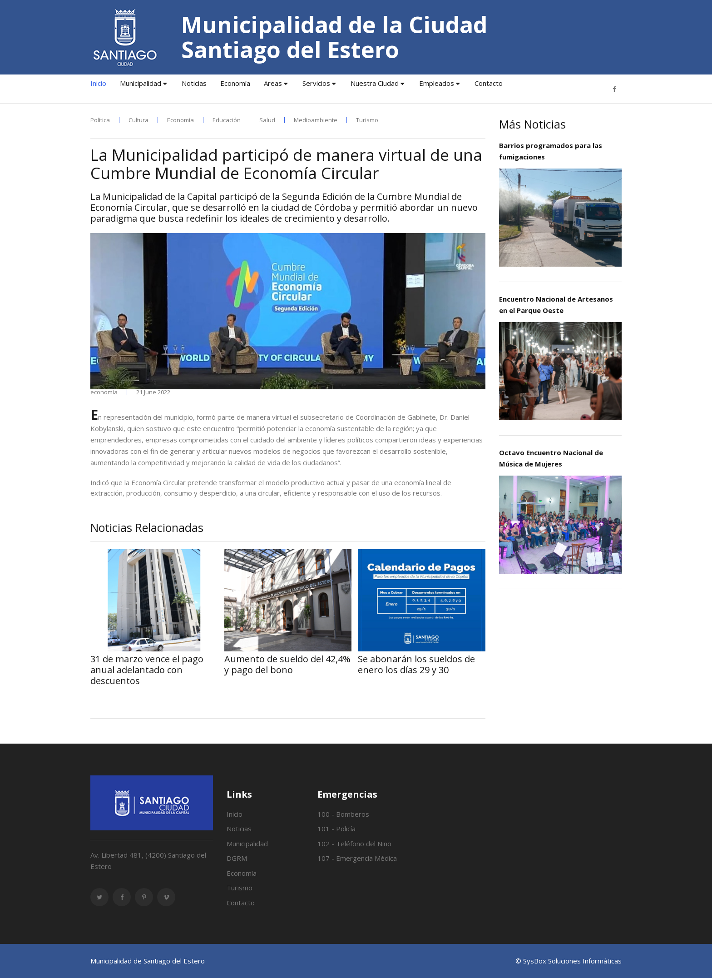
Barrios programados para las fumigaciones (550, 151)
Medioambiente (315, 120)
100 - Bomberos (343, 814)
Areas (273, 83)
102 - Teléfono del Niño (354, 843)
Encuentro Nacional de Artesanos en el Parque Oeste (556, 304)
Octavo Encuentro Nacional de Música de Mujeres (551, 458)
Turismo (367, 120)
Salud (267, 120)
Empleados (436, 83)
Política (100, 120)
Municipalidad (140, 83)
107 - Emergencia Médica (357, 858)
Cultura (138, 120)
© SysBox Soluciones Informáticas (568, 960)
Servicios (316, 83)
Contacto (489, 83)
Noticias (194, 83)
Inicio (98, 83)
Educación (227, 120)
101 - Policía (336, 828)
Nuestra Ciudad (375, 83)
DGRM (237, 858)
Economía (235, 83)
